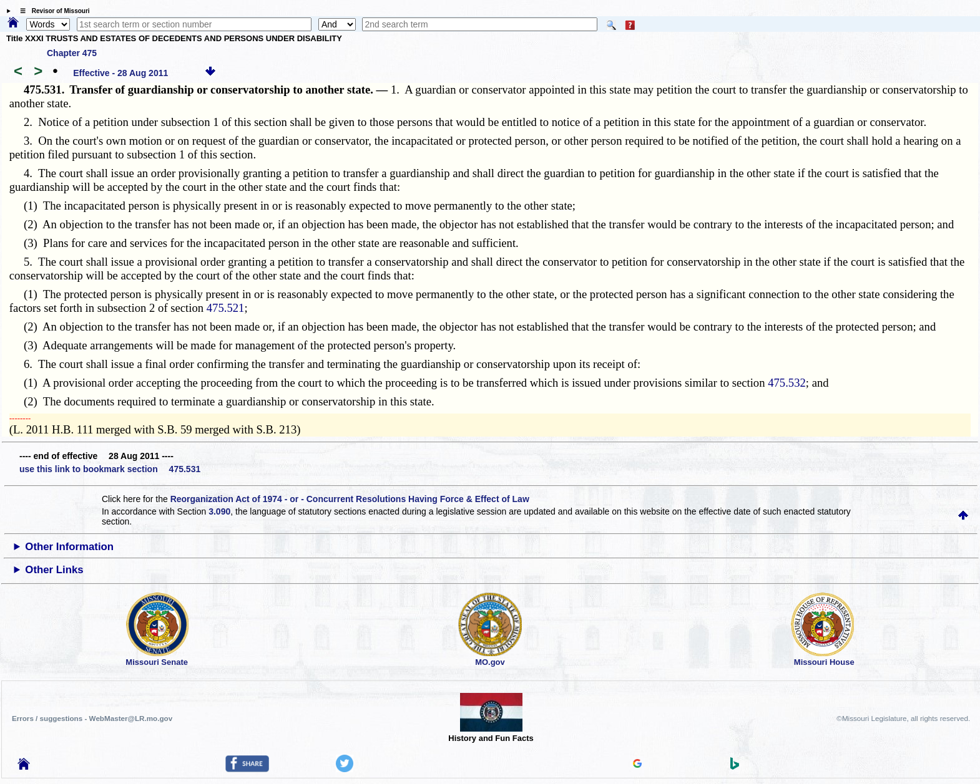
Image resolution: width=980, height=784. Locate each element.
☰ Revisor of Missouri (52, 10)
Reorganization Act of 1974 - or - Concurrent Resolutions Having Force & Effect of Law (349, 499)
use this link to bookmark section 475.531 (109, 469)
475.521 (226, 307)
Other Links (54, 570)
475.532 (787, 382)
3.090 (219, 511)
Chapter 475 (72, 53)
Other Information (69, 547)
